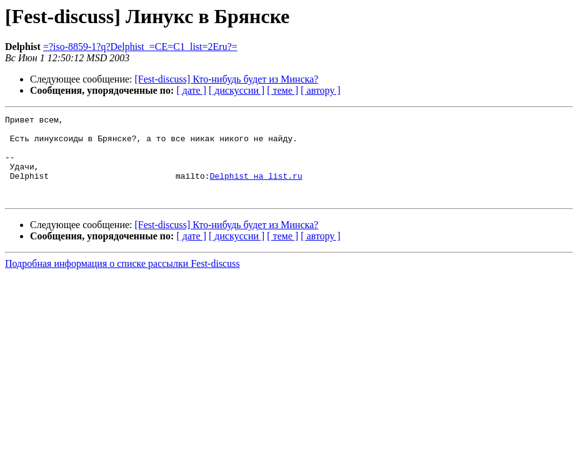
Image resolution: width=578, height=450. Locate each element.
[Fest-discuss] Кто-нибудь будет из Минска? (227, 79)
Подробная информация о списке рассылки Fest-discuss (122, 280)
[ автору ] (320, 90)
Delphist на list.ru (256, 188)
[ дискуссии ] (236, 90)
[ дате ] (191, 90)
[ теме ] (282, 90)
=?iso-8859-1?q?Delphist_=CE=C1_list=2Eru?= (140, 46)
